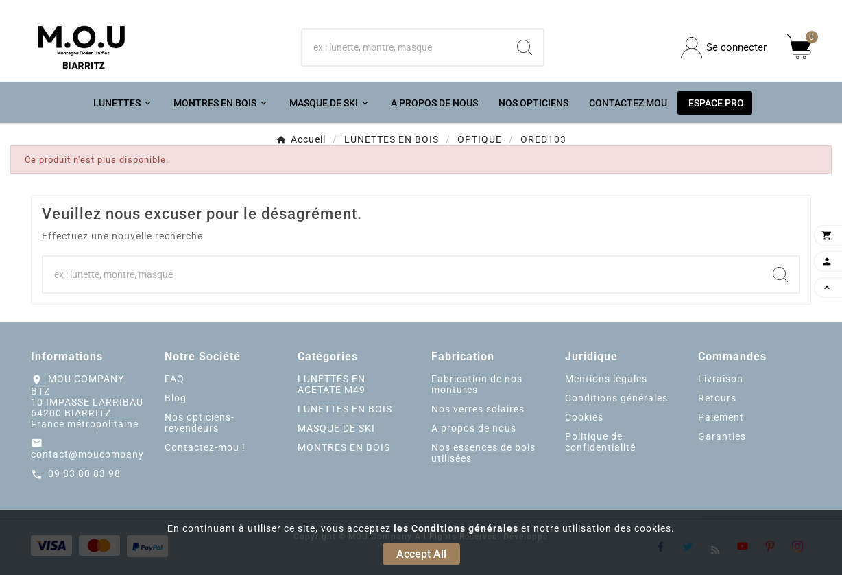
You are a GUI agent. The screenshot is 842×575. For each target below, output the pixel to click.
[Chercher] (403, 47)
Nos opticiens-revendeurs (199, 423)
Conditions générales (616, 397)
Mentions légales (606, 378)
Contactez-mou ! (205, 447)
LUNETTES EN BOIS (345, 408)
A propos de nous (473, 428)
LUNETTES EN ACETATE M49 (331, 384)
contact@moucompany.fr (93, 454)
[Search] (524, 47)
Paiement (721, 417)
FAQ (174, 378)
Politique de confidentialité (600, 442)
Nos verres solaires (478, 408)
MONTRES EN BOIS (344, 447)
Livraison (720, 378)
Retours (717, 397)
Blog (176, 397)
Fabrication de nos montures (476, 384)
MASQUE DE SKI (336, 428)
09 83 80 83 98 (84, 473)
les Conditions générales (456, 528)
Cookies (584, 417)
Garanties (722, 436)
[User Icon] (724, 47)
